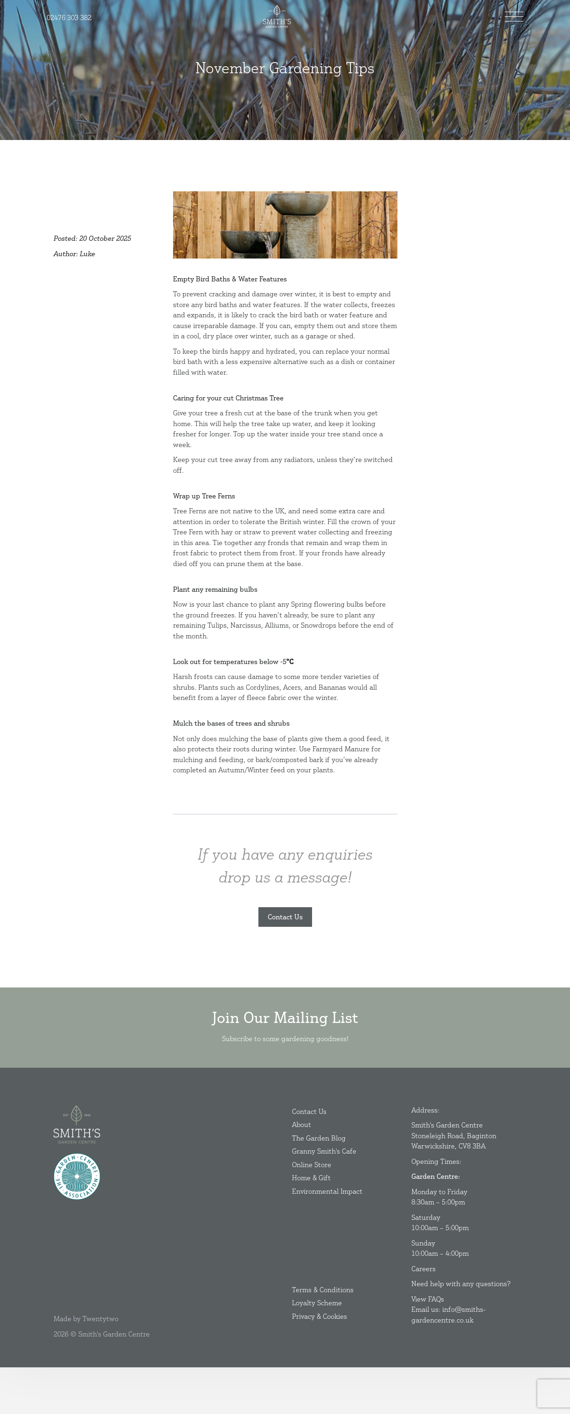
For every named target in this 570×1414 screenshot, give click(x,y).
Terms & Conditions (323, 1334)
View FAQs (427, 1344)
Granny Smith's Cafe (324, 1196)
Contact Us (285, 916)
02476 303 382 (69, 17)
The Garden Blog (319, 1183)
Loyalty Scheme (317, 1348)
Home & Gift (311, 1222)
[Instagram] (60, 1261)
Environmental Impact (327, 1236)
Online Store (311, 1209)
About (301, 1169)
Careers (423, 1313)
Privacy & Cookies (319, 1361)
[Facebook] (56, 1261)
